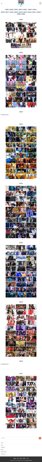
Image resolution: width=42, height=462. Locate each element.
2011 (34, 12)
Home (2, 442)
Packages (3, 447)
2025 (11, 9)
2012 (30, 12)
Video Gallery (3, 451)
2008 (23, 14)
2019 (34, 9)
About (2, 445)
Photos (2, 449)
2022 (25, 9)
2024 (16, 9)
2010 (39, 12)
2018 (3, 12)
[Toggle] (40, 447)
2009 (19, 14)
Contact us (3, 453)
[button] (1, 3)
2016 (12, 12)
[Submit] (40, 438)
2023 (20, 9)
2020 (29, 9)
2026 (7, 9)
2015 (16, 12)
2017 (7, 12)
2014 (21, 12)
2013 (25, 12)
